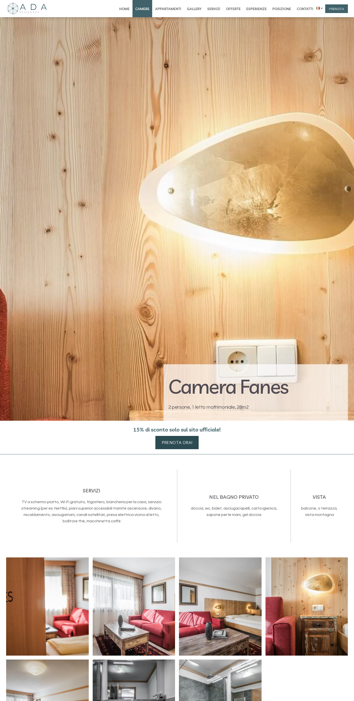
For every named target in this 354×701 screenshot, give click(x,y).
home (124, 9)
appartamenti (168, 9)
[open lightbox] (47, 606)
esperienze (256, 9)
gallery (194, 9)
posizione (281, 9)
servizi (213, 9)
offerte (233, 9)
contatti (305, 9)
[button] (318, 8)
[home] (27, 8)
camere (142, 9)
